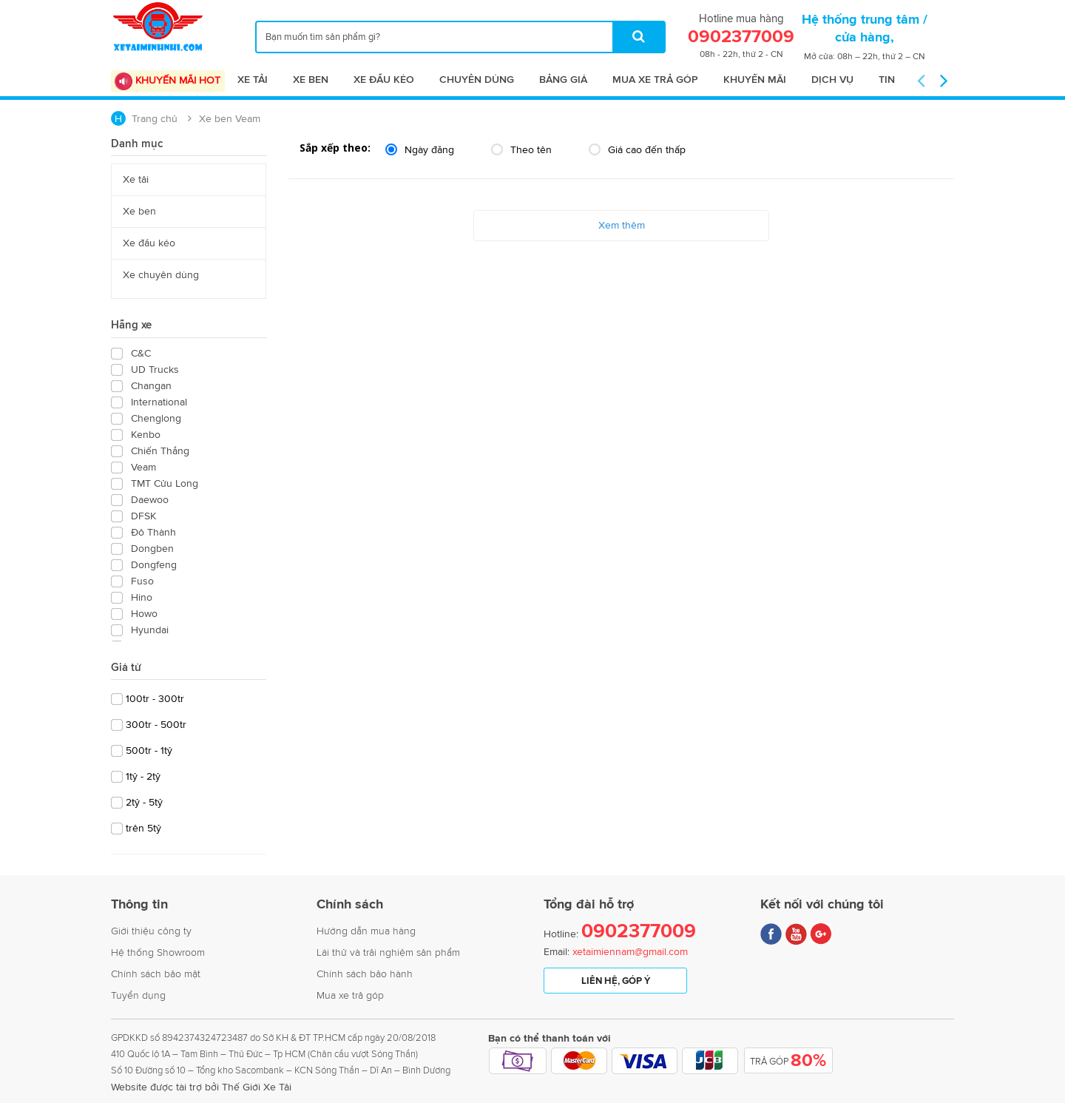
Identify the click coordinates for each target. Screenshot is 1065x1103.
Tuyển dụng (138, 995)
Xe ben (310, 80)
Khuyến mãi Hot (167, 81)
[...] (460, 37)
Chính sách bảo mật (155, 974)
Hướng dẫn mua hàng (366, 931)
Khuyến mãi (754, 80)
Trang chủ (155, 118)
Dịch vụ (832, 80)
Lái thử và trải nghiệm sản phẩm (388, 952)
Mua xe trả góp (655, 80)
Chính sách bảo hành (365, 974)
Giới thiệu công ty (151, 931)
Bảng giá (563, 80)
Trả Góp (788, 1061)
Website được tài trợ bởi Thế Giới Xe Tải (201, 1087)
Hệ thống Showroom (158, 952)
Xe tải (252, 80)
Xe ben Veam (229, 118)
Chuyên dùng (476, 80)
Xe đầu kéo (384, 80)
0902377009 (638, 931)
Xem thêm (621, 225)
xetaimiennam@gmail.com (630, 951)
